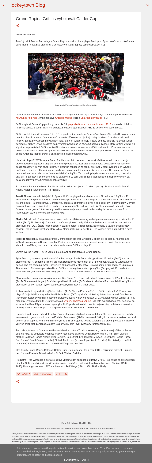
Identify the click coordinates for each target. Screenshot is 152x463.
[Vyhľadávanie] (148, 5)
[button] (17, 26)
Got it (85, 459)
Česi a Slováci (43, 374)
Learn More (71, 459)
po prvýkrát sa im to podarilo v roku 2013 (89, 124)
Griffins (61, 374)
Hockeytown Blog (26, 5)
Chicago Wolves (63, 118)
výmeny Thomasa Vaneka (77, 301)
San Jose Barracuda (91, 118)
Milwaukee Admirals (26, 118)
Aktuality (23, 374)
